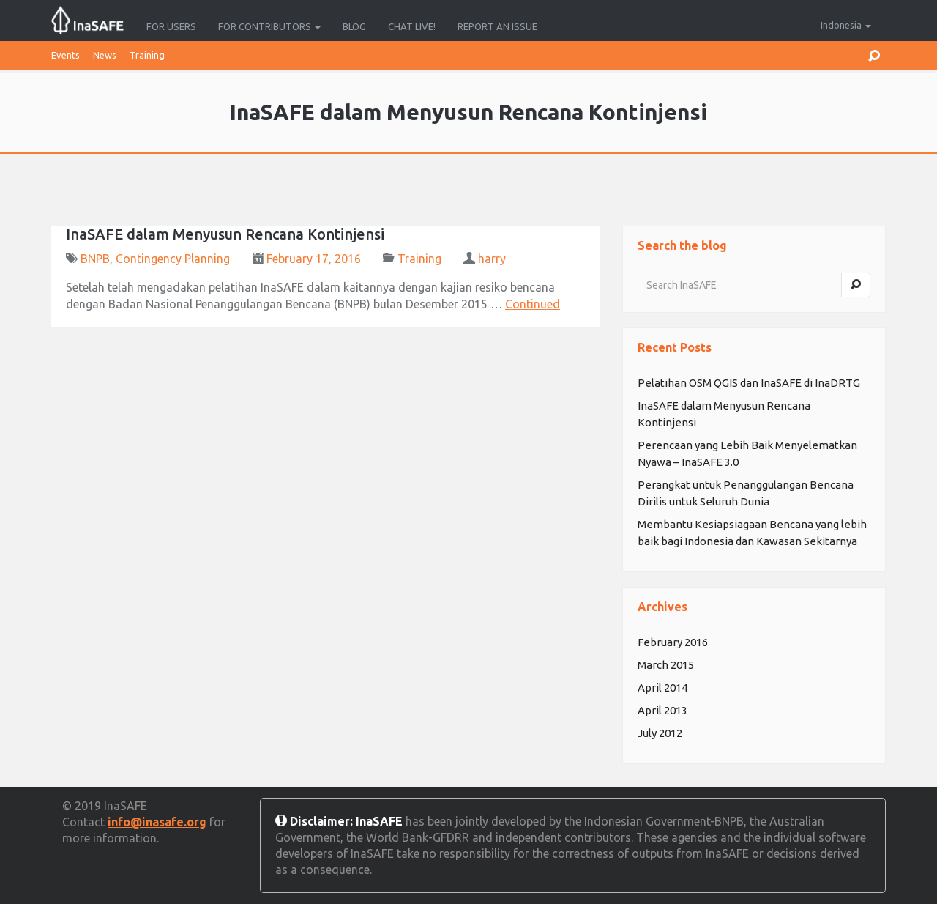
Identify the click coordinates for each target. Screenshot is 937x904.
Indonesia (846, 25)
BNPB (95, 258)
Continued (532, 304)
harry (492, 258)
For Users (171, 26)
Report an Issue (497, 26)
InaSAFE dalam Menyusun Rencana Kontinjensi (225, 234)
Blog (354, 26)
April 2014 (662, 687)
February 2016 (673, 642)
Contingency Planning (173, 258)
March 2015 (666, 665)
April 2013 (662, 710)
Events (65, 55)
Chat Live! (412, 26)
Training (147, 55)
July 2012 (660, 733)
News (104, 55)
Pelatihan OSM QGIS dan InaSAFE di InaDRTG (749, 383)
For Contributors (269, 26)
